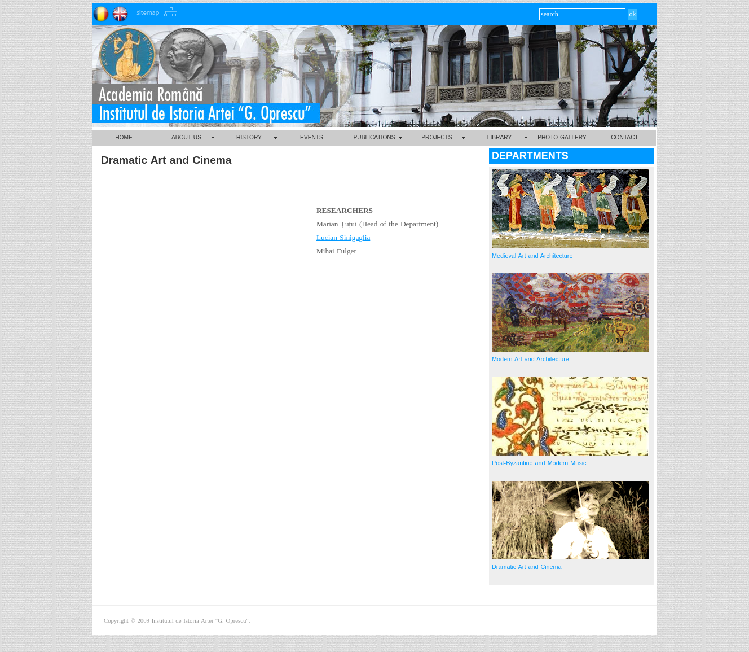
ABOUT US (186, 137)
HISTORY (249, 137)
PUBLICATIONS (374, 137)
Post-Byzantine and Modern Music (539, 463)
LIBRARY (499, 137)
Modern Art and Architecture (530, 359)
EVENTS (311, 137)
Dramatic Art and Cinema (527, 566)
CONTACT (624, 137)
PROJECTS (436, 137)
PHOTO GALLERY (562, 137)
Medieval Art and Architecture (532, 255)
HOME (124, 137)
